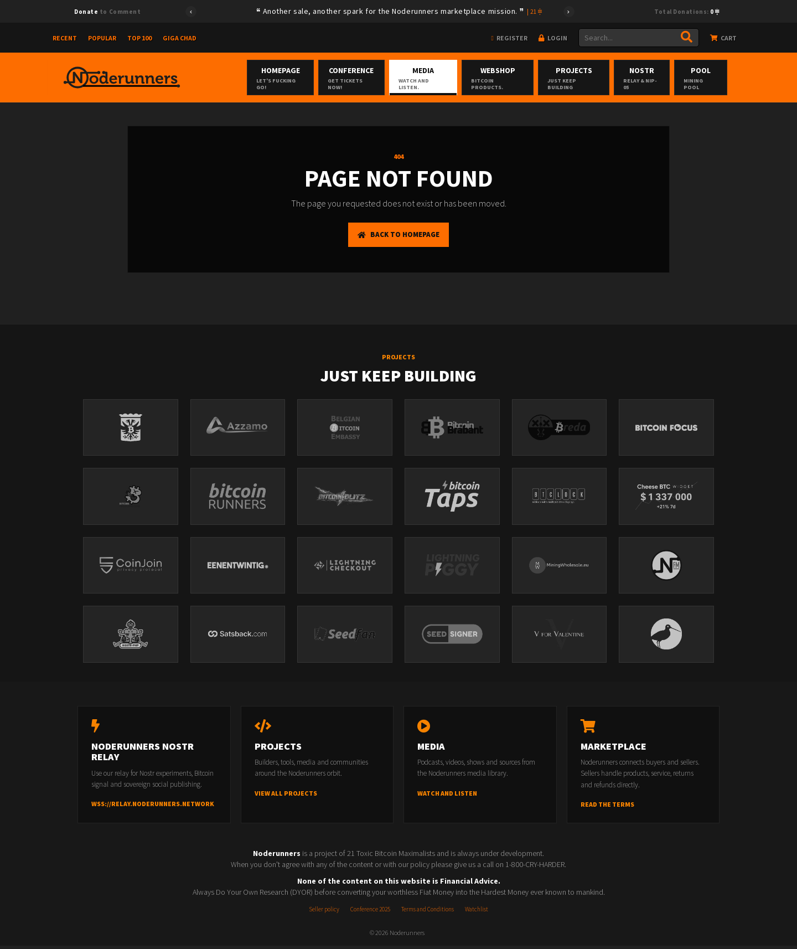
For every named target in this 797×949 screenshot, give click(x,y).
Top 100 (139, 38)
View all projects (286, 796)
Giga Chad (179, 38)
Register (509, 38)
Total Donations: (687, 12)
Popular (102, 38)
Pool (723, 78)
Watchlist (476, 912)
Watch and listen (447, 796)
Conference (360, 78)
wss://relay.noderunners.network (152, 807)
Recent (65, 38)
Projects (591, 78)
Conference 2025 (370, 912)
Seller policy (324, 912)
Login (553, 38)
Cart (723, 38)
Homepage (287, 78)
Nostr (661, 78)
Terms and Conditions (427, 912)
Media (435, 78)
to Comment (107, 12)
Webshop (512, 78)
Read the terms (607, 807)
